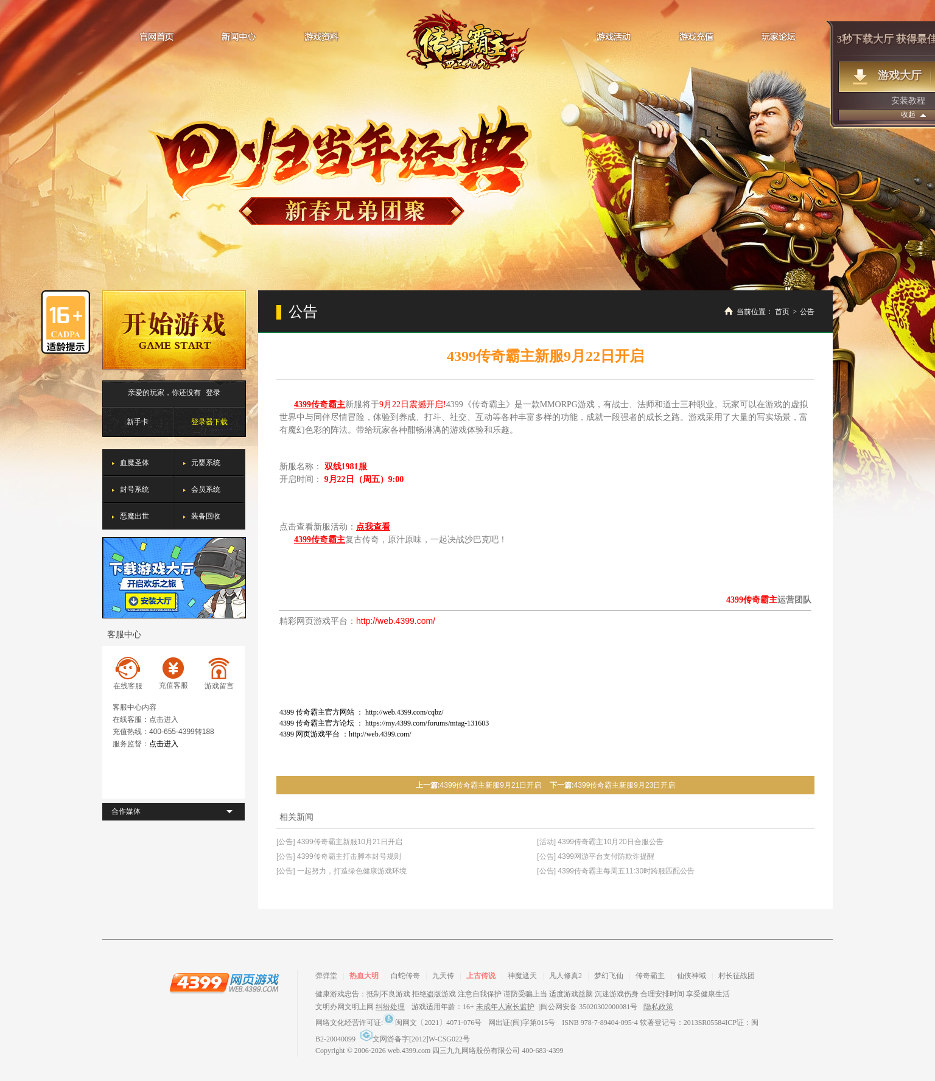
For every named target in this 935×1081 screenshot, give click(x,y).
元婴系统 (205, 462)
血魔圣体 (134, 462)
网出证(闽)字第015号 (521, 1022)
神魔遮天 (522, 975)
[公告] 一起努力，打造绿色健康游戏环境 (341, 871)
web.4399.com (409, 1050)
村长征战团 (736, 975)
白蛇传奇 (405, 975)
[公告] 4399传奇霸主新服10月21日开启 (339, 842)
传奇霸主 (468, 39)
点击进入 (163, 719)
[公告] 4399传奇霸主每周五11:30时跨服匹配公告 (616, 871)
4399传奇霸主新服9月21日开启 (491, 785)
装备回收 (205, 516)
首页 (782, 311)
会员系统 (205, 489)
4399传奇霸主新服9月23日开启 (625, 785)
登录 (213, 392)
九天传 (443, 975)
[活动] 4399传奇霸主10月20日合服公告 (600, 842)
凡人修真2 (565, 975)
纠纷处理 (390, 1006)
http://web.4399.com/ (395, 621)
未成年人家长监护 (505, 1006)
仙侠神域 (691, 975)
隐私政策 (658, 1006)
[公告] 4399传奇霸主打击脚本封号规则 (338, 856)
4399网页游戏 (224, 982)
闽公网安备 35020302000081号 (589, 1006)
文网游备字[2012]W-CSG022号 (415, 1039)
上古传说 (481, 975)
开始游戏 (174, 329)
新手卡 (138, 422)
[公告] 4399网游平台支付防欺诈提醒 (595, 856)
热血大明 (364, 975)
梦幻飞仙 (608, 975)
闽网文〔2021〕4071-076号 (432, 1022)
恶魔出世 (134, 516)
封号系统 (134, 489)
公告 (807, 311)
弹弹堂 (326, 975)
